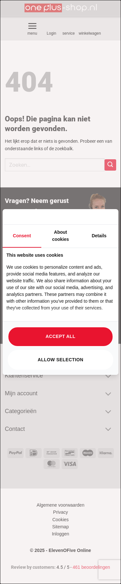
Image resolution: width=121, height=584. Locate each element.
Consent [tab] (22, 235)
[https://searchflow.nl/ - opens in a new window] (106, 216)
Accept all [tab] (60, 336)
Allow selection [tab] (61, 359)
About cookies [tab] (60, 236)
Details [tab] (99, 235)
